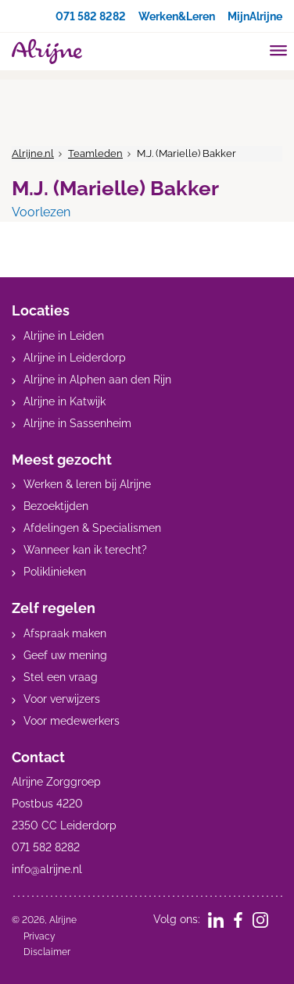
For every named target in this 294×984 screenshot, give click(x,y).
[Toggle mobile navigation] (279, 52)
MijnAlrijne (255, 16)
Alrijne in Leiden (63, 336)
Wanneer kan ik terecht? (85, 550)
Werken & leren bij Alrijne (87, 484)
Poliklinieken (54, 571)
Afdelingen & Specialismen (92, 528)
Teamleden (95, 153)
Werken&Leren (176, 16)
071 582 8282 (91, 16)
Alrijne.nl (33, 153)
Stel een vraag (60, 677)
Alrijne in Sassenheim (77, 423)
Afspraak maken (64, 633)
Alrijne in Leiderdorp (74, 357)
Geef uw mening (65, 655)
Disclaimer (46, 952)
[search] (248, 49)
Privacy (39, 936)
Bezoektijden (55, 506)
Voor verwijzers (61, 699)
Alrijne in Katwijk (64, 401)
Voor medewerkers (71, 721)
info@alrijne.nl (47, 869)
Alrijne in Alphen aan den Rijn (97, 379)
